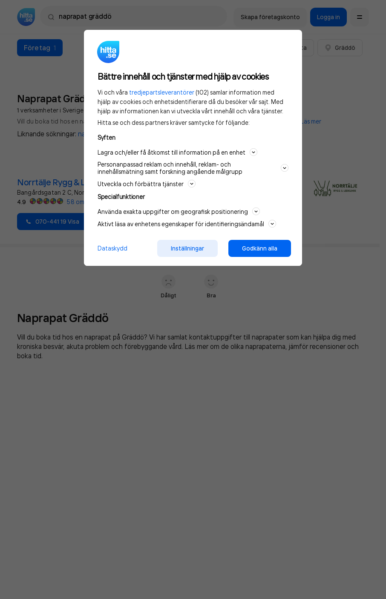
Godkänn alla (259, 248)
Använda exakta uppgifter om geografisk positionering (179, 211)
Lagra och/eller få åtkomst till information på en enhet (177, 152)
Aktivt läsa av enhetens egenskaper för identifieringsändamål (187, 224)
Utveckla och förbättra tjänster (147, 183)
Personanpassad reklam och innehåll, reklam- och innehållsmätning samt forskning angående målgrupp (193, 168)
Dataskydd (112, 248)
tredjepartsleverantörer (161, 92)
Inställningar (187, 248)
